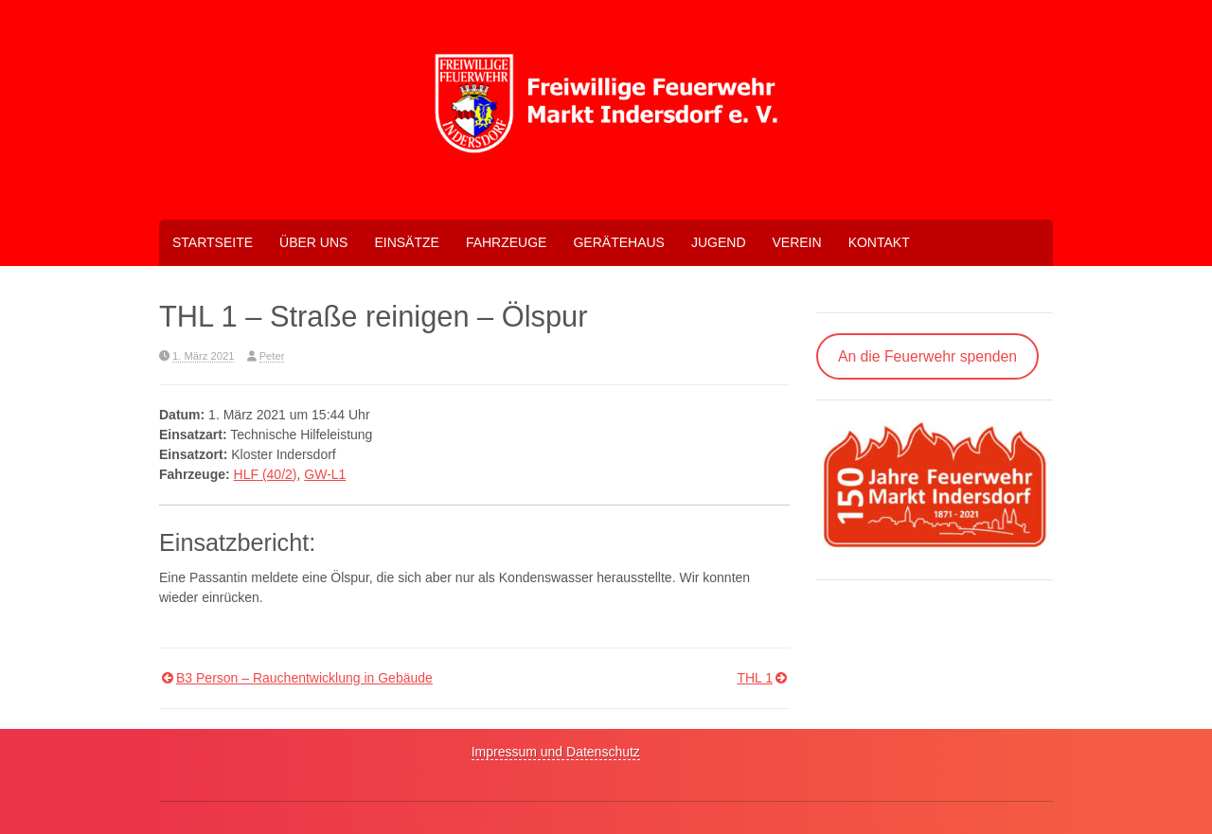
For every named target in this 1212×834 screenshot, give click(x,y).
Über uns (313, 242)
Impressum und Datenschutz (556, 751)
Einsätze (406, 242)
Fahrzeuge (506, 242)
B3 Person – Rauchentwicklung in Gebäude (304, 677)
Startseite (212, 242)
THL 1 (755, 677)
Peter (272, 356)
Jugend (718, 242)
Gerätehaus (618, 242)
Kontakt (879, 242)
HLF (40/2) (265, 474)
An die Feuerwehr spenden (927, 356)
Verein (797, 242)
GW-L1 (325, 474)
